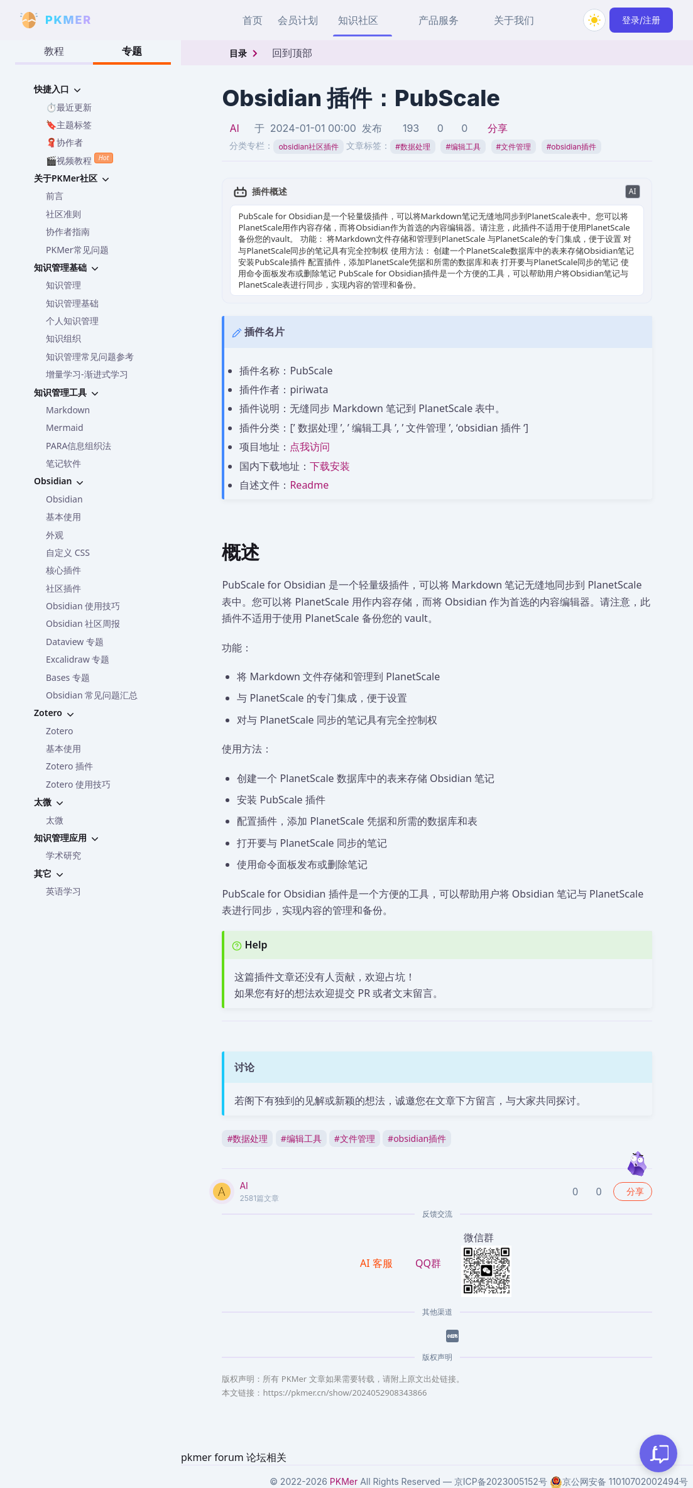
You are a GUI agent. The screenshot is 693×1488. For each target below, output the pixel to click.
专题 (132, 51)
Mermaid (65, 427)
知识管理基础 (72, 303)
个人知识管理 (72, 321)
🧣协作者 (64, 142)
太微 (54, 820)
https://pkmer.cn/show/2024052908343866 (345, 1392)
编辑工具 (463, 146)
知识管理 (63, 285)
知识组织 (63, 338)
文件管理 (514, 146)
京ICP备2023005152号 (500, 1481)
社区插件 (63, 588)
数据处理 (412, 146)
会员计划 (298, 20)
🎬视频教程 (79, 159)
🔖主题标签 (69, 125)
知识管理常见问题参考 (90, 356)
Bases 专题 (68, 677)
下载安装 (330, 466)
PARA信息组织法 (78, 446)
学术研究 (63, 855)
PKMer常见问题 (77, 250)
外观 (54, 535)
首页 (253, 20)
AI (234, 128)
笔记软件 (63, 463)
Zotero (59, 731)
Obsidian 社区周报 (83, 623)
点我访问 (310, 446)
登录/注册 (641, 19)
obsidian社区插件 (308, 146)
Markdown (68, 410)
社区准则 (63, 214)
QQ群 (428, 1263)
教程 (54, 51)
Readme (309, 485)
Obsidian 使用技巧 (83, 606)
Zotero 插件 (69, 766)
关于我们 (514, 20)
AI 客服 (378, 1263)
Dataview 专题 (75, 642)
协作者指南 (68, 231)
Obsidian (64, 499)
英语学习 (63, 891)
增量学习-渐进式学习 (87, 374)
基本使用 (63, 517)
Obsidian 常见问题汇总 (92, 695)
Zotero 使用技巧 (78, 784)
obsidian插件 (571, 146)
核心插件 (63, 570)
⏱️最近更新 (69, 107)
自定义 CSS (68, 552)
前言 (54, 196)
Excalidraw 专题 (77, 659)
